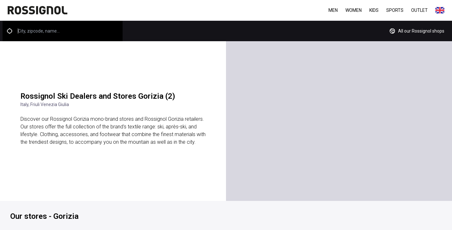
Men (333, 10)
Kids (374, 10)
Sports (394, 10)
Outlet (419, 10)
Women (353, 10)
